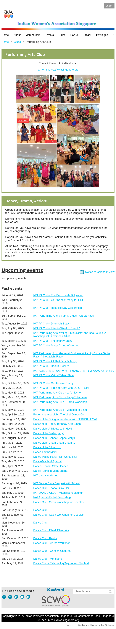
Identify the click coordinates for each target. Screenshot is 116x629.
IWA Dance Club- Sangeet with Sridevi (56, 483)
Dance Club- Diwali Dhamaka (51, 530)
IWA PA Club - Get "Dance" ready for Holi (58, 299)
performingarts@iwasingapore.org (57, 69)
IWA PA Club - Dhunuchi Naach (52, 323)
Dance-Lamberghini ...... (47, 452)
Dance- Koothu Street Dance (50, 466)
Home (5, 41)
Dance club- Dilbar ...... (47, 447)
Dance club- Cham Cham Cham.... (54, 442)
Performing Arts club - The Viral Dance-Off (58, 414)
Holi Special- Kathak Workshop (52, 497)
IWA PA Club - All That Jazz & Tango (55, 361)
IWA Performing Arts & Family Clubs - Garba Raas (63, 315)
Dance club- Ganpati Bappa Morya (54, 438)
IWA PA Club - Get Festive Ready (53, 383)
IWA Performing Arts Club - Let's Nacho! (57, 392)
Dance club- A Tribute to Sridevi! (52, 428)
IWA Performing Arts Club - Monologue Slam (60, 409)
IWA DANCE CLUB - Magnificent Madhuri (58, 492)
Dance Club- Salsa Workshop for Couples (58, 502)
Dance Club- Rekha (45, 538)
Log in (109, 5)
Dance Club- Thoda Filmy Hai (51, 488)
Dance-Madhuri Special (47, 461)
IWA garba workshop (45, 475)
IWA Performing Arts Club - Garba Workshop (60, 401)
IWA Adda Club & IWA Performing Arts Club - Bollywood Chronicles (73, 370)
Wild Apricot (84, 625)
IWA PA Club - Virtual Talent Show (53, 375)
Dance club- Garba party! (48, 433)
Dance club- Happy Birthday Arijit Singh (57, 423)
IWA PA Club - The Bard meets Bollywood (58, 295)
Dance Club (40, 510)
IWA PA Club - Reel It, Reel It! (51, 365)
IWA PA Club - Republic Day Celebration (57, 307)
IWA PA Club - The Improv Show (52, 340)
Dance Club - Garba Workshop (51, 543)
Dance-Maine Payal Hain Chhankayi (55, 456)
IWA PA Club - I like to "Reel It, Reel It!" (56, 328)
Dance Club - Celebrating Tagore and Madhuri (61, 563)
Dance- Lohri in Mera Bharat (50, 470)
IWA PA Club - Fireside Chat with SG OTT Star (61, 387)
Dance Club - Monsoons (47, 558)
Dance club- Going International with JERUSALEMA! (65, 419)
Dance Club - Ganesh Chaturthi (52, 550)
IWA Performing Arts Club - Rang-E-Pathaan (60, 397)
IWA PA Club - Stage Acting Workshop (56, 345)
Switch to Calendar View (99, 271)
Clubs (17, 41)
